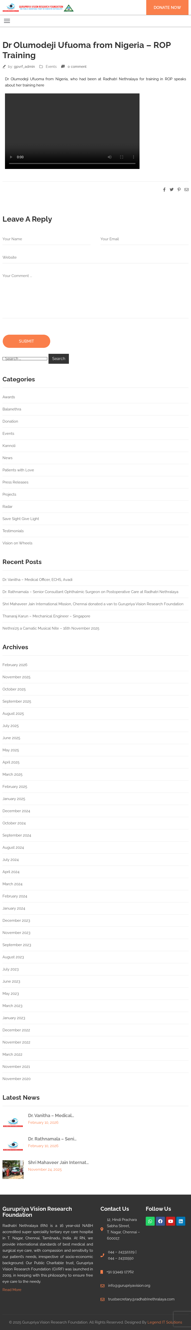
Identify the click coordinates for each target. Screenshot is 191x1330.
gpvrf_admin (24, 67)
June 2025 (11, 738)
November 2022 (16, 1042)
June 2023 (11, 981)
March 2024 (12, 884)
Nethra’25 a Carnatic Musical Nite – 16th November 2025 (50, 628)
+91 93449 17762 (120, 1272)
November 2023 (16, 932)
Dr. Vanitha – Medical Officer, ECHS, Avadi (37, 579)
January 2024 (13, 908)
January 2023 (13, 1018)
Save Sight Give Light (20, 519)
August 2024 (13, 847)
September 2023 (16, 945)
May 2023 (10, 993)
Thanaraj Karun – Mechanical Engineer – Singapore (46, 616)
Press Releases (15, 482)
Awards (8, 397)
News (7, 458)
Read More (11, 1290)
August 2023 (13, 957)
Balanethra (11, 409)
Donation (10, 421)
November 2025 (16, 677)
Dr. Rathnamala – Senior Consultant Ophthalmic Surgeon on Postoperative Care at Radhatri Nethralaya (90, 592)
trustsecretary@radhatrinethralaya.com (141, 1299)
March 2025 (12, 774)
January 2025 (13, 799)
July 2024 (10, 859)
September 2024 (16, 835)
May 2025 (10, 750)
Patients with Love (18, 470)
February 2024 (14, 896)
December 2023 (16, 920)
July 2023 (10, 969)
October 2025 (14, 689)
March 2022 (12, 1054)
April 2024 (10, 872)
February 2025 (14, 786)
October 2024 (14, 823)
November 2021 (16, 1066)
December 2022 (16, 1030)
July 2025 (10, 726)
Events (51, 67)
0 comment (77, 67)
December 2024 (16, 811)
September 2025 (16, 701)
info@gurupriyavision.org (129, 1285)
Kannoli (8, 445)
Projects (9, 494)
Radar (7, 506)
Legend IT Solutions (164, 1322)
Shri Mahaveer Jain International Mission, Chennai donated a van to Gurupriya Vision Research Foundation (93, 604)
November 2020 (16, 1079)
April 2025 (10, 762)
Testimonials (13, 531)
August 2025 (13, 713)
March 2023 (12, 1006)
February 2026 (14, 665)
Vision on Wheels (17, 543)
